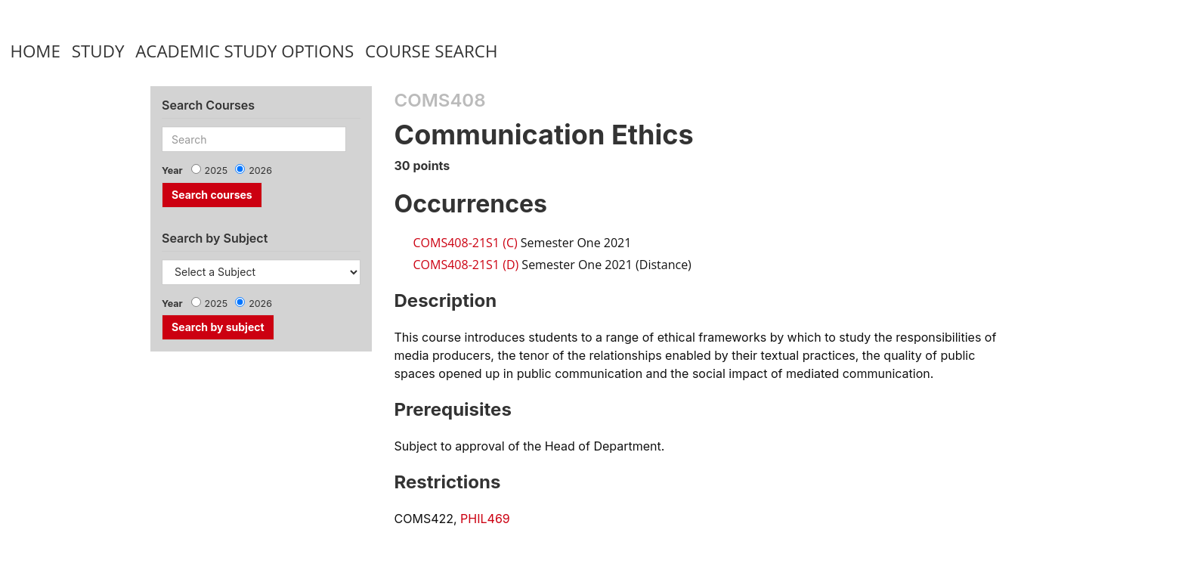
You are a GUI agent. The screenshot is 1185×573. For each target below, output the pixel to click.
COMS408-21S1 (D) (466, 264)
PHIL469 (485, 518)
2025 (216, 170)
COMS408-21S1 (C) (465, 242)
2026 (260, 170)
